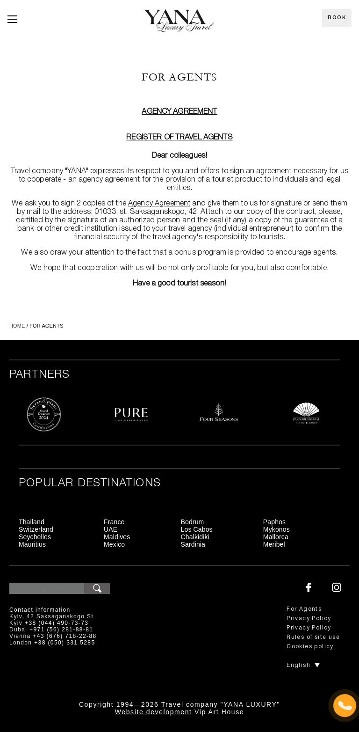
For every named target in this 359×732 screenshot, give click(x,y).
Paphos (274, 522)
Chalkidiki (195, 537)
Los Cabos (197, 529)
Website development (153, 712)
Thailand (31, 522)
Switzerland (36, 529)
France (114, 522)
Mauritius (32, 544)
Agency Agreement (179, 112)
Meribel (274, 544)
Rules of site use (313, 637)
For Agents (304, 609)
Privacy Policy (309, 618)
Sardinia (193, 544)
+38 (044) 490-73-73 (56, 623)
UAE (110, 529)
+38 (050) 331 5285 (64, 642)
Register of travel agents (179, 137)
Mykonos (276, 529)
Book (337, 17)
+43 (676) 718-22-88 (64, 636)
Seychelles (35, 537)
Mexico (114, 544)
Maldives (117, 537)
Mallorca (275, 537)
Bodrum (192, 522)
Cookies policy (310, 646)
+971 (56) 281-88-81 (61, 629)
